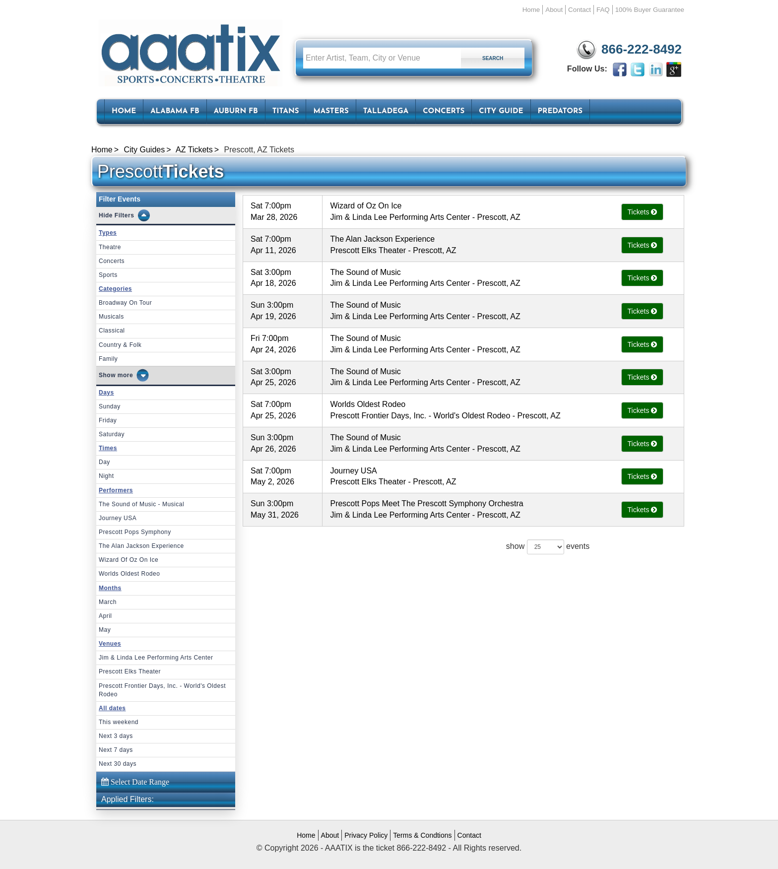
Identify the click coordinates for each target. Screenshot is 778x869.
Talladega (385, 111)
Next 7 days (116, 749)
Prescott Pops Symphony (135, 532)
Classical (112, 330)
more (125, 375)
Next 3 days (116, 736)
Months (110, 588)
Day (104, 462)
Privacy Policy (366, 835)
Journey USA (117, 518)
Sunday (110, 406)
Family (108, 358)
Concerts (443, 111)
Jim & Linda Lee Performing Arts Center (156, 657)
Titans (285, 111)
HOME (124, 111)
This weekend (118, 722)
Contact (579, 9)
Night (106, 475)
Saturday (112, 434)
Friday (108, 420)
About (554, 9)
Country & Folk (120, 344)
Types (108, 232)
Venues (110, 643)
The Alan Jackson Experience (141, 545)
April (105, 615)
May (105, 629)
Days (106, 392)
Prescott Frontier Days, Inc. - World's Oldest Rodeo (162, 690)
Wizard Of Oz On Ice (128, 559)
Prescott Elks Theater (130, 671)
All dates (112, 708)
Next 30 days (117, 763)
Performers (116, 490)
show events (547, 546)
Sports (108, 274)
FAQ (603, 9)
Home (531, 9)
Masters (330, 111)
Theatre (110, 247)
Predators (560, 111)
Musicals (111, 316)
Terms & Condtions (422, 835)
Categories (115, 288)
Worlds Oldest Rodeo (129, 573)
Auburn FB (236, 111)
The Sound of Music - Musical (141, 504)
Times (108, 448)
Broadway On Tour (125, 302)
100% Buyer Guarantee (649, 9)
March (108, 602)
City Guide (501, 111)
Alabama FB (174, 111)
